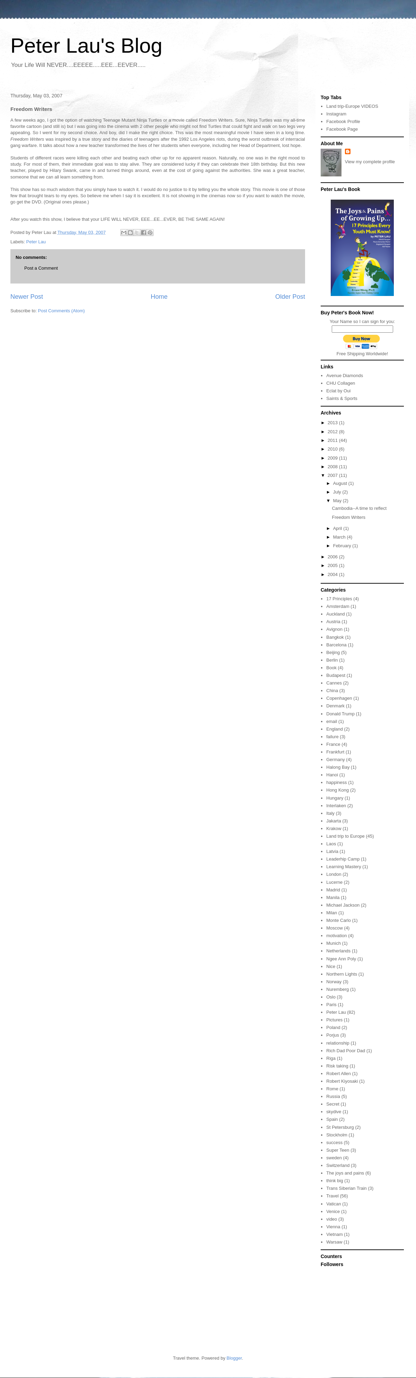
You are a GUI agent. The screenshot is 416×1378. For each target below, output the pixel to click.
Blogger (234, 1358)
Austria (333, 621)
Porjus (332, 1035)
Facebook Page (342, 129)
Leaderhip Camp (342, 859)
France (333, 744)
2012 (333, 431)
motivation (336, 935)
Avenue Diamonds (344, 375)
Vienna (333, 1226)
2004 (333, 574)
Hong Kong (337, 790)
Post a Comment (41, 268)
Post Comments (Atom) (61, 310)
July (338, 492)
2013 (333, 422)
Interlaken (336, 805)
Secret (332, 1104)
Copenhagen (339, 698)
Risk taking (337, 1066)
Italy (330, 813)
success (334, 1142)
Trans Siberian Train (346, 1188)
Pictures (334, 1019)
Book (331, 667)
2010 (333, 449)
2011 (333, 440)
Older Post (290, 296)
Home (159, 296)
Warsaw (334, 1242)
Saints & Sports (341, 398)
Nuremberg (337, 989)
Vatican (333, 1203)
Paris (331, 1004)
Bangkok (335, 637)
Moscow (334, 928)
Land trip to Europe (345, 836)
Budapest (335, 675)
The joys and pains (345, 1173)
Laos (331, 843)
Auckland (335, 614)
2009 (333, 458)
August (340, 483)
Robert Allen (338, 1073)
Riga (331, 1058)
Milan (331, 912)
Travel (332, 1195)
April (338, 528)
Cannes (334, 683)
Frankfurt (335, 752)
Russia (333, 1096)
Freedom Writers (348, 517)
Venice (333, 1211)
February (343, 545)
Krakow (333, 828)
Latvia (332, 851)
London (333, 874)
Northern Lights (341, 974)
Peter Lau (36, 241)
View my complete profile (370, 161)
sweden (334, 1157)
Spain (332, 1119)
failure (332, 736)
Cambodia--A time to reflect (359, 508)
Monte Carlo (338, 920)
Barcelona (336, 644)
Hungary (334, 798)
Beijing (333, 652)
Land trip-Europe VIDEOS (352, 106)
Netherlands (338, 950)
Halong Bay (337, 767)
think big (334, 1180)
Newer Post (26, 296)
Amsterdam (337, 606)
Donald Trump (340, 713)
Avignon (334, 629)
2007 (333, 475)
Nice (330, 966)
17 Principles (339, 598)
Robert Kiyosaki (342, 1081)
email (331, 721)
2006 (333, 556)
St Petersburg (340, 1127)
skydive (333, 1111)
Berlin (332, 660)
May (338, 500)
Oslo (331, 997)
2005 (333, 565)
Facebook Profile (343, 121)
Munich (333, 943)
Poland (333, 1027)
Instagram (336, 113)
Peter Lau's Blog (86, 45)
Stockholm (336, 1134)
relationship (337, 1043)
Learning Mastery (343, 866)
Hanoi (332, 774)
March (340, 537)
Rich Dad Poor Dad (345, 1050)
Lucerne (334, 882)
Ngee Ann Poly (341, 958)
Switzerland (337, 1165)
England (334, 729)
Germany (335, 759)
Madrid (333, 889)
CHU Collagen (340, 383)
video (331, 1219)
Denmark (335, 705)
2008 (333, 466)
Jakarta (333, 820)
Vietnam (334, 1234)
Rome (332, 1088)
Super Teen (337, 1150)
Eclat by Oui (338, 390)
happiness (336, 782)
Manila (332, 897)
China (332, 690)
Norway (333, 981)
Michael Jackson (342, 905)
